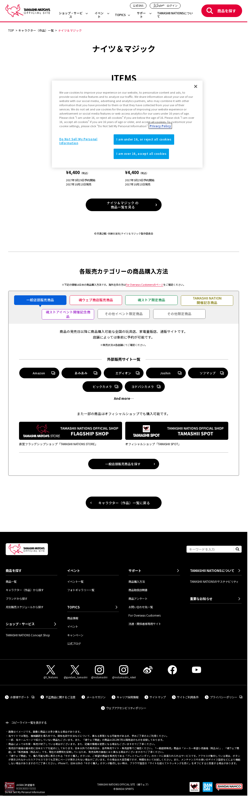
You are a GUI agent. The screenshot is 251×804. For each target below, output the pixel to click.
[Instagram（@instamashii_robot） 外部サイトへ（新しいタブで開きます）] (123, 672)
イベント (99, 15)
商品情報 (72, 618)
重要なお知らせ (201, 598)
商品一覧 (11, 581)
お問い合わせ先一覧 (140, 607)
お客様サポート (22, 697)
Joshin (166, 374)
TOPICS (120, 15)
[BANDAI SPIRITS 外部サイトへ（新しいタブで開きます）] (208, 788)
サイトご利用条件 (188, 697)
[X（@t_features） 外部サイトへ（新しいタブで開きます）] (51, 672)
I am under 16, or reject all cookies (143, 139)
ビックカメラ (102, 386)
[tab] (40, 300)
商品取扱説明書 (137, 590)
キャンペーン (75, 635)
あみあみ (82, 374)
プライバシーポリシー (226, 697)
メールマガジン (95, 697)
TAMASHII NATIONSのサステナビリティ (214, 581)
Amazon (39, 374)
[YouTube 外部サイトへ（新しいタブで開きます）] (197, 669)
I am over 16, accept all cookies (141, 154)
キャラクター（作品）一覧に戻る (124, 502)
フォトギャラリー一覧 (80, 590)
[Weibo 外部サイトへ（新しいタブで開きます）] (148, 669)
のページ (144, 284)
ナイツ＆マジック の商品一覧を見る (123, 204)
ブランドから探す (16, 599)
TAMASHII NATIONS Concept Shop (28, 635)
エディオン (124, 374)
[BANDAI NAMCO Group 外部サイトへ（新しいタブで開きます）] (229, 788)
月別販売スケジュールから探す (24, 607)
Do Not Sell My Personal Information (25, 792)
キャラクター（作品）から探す (25, 590)
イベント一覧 (75, 581)
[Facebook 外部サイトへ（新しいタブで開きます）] (172, 669)
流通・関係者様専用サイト (144, 624)
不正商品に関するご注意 (60, 697)
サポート (141, 15)
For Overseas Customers (144, 615)
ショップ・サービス (71, 15)
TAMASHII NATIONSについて (175, 15)
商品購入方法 (136, 581)
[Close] (195, 86)
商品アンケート (137, 599)
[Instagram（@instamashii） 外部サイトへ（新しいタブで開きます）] (99, 672)
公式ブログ (74, 643)
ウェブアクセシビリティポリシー (126, 708)
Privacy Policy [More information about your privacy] (160, 126)
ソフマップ (208, 374)
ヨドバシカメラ (145, 387)
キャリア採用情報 (127, 697)
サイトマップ (157, 697)
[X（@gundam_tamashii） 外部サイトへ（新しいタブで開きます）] (75, 672)
